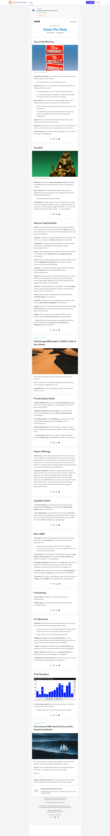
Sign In (98, 2)
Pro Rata (39, 8)
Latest (31, 2)
